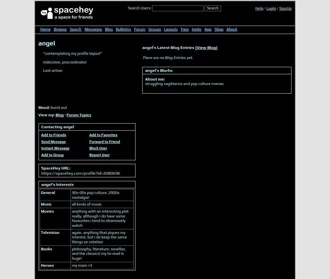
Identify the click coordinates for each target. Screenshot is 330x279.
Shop (219, 29)
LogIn (271, 8)
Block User (98, 148)
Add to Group (52, 155)
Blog (109, 29)
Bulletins (123, 29)
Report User (99, 155)
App (208, 29)
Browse (60, 29)
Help (260, 8)
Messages (93, 29)
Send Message (53, 142)
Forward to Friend (104, 142)
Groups (155, 29)
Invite (196, 29)
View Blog (206, 47)
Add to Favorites (103, 135)
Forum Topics (79, 115)
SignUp (285, 8)
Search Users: (139, 8)
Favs (185, 29)
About (232, 29)
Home (45, 29)
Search (212, 8)
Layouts (171, 29)
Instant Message (55, 148)
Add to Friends (53, 135)
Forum (139, 29)
